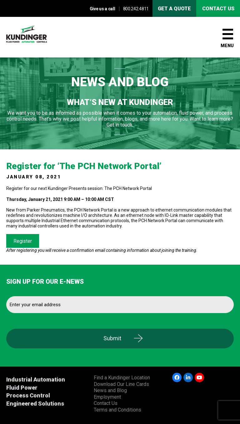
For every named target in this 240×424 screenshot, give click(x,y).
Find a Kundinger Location (122, 378)
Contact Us (106, 403)
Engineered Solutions (35, 403)
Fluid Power (22, 387)
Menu (227, 45)
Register (22, 241)
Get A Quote (174, 9)
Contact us (218, 9)
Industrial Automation (35, 379)
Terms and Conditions (117, 410)
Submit (112, 338)
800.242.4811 (136, 8)
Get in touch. (120, 125)
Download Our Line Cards (121, 384)
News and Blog (110, 390)
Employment (107, 397)
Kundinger (37, 37)
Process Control (28, 395)
